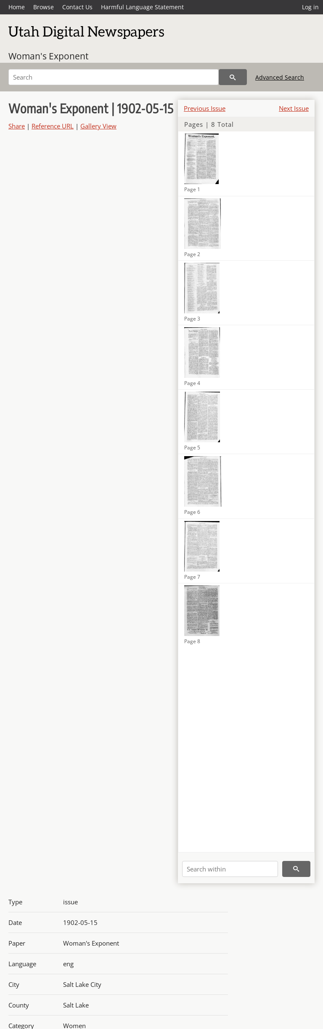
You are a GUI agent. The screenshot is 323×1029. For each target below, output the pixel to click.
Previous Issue (204, 108)
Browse (43, 7)
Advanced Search (279, 77)
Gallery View (98, 126)
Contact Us (77, 7)
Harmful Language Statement (142, 7)
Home (16, 7)
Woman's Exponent (48, 56)
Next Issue (294, 108)
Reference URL (53, 126)
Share (16, 126)
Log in (310, 7)
